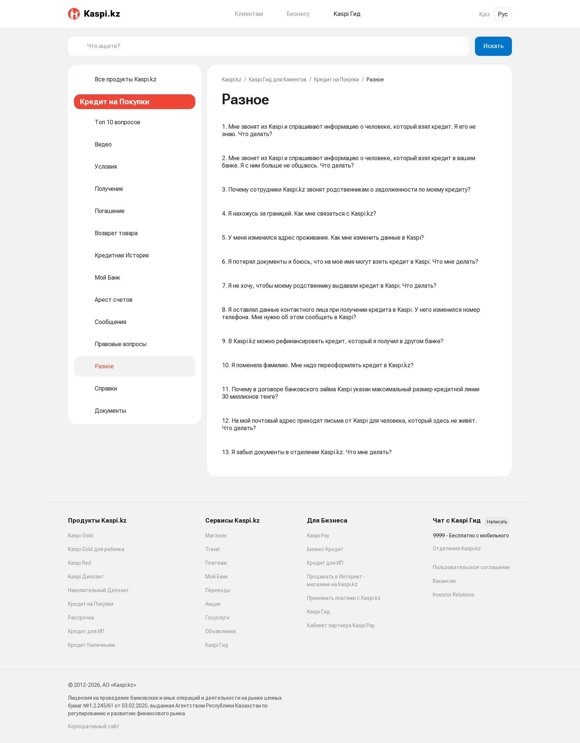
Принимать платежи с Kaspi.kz (344, 598)
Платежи (216, 563)
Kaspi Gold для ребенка (96, 549)
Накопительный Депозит (98, 590)
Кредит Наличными (91, 645)
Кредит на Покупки (336, 79)
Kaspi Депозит (86, 577)
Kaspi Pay (318, 535)
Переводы (217, 590)
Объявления (220, 631)
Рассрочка (81, 618)
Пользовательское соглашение (471, 567)
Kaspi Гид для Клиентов (278, 79)
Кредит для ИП (86, 631)
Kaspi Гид (216, 645)
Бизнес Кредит (325, 549)
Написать (497, 521)
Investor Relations (454, 595)
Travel (212, 549)
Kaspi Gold (80, 535)
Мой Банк (216, 577)
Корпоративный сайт (93, 726)
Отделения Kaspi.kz (457, 548)
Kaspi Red (79, 563)
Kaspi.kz (232, 79)
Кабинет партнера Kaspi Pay (341, 625)
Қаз (484, 14)
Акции (212, 604)
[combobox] (275, 46)
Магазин (215, 535)
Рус (503, 14)
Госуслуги (217, 618)
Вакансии (444, 581)
